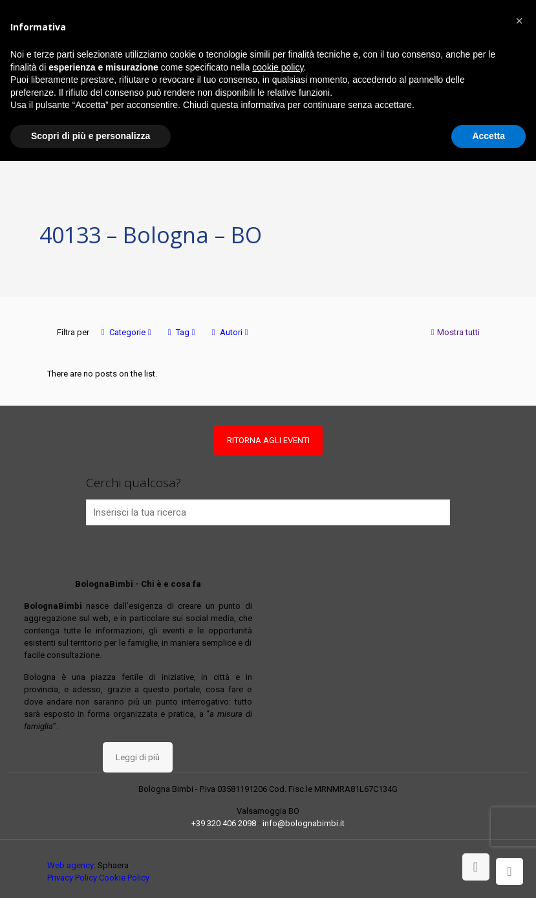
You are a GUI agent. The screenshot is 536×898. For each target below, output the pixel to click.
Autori (230, 332)
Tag (182, 332)
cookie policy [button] (277, 67)
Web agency (70, 865)
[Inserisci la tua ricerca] (268, 512)
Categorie (126, 332)
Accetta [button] (488, 136)
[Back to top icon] (475, 867)
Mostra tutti (454, 332)
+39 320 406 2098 (223, 823)
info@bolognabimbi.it (304, 823)
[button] (519, 20)
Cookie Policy (124, 877)
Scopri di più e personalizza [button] (90, 136)
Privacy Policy (72, 877)
